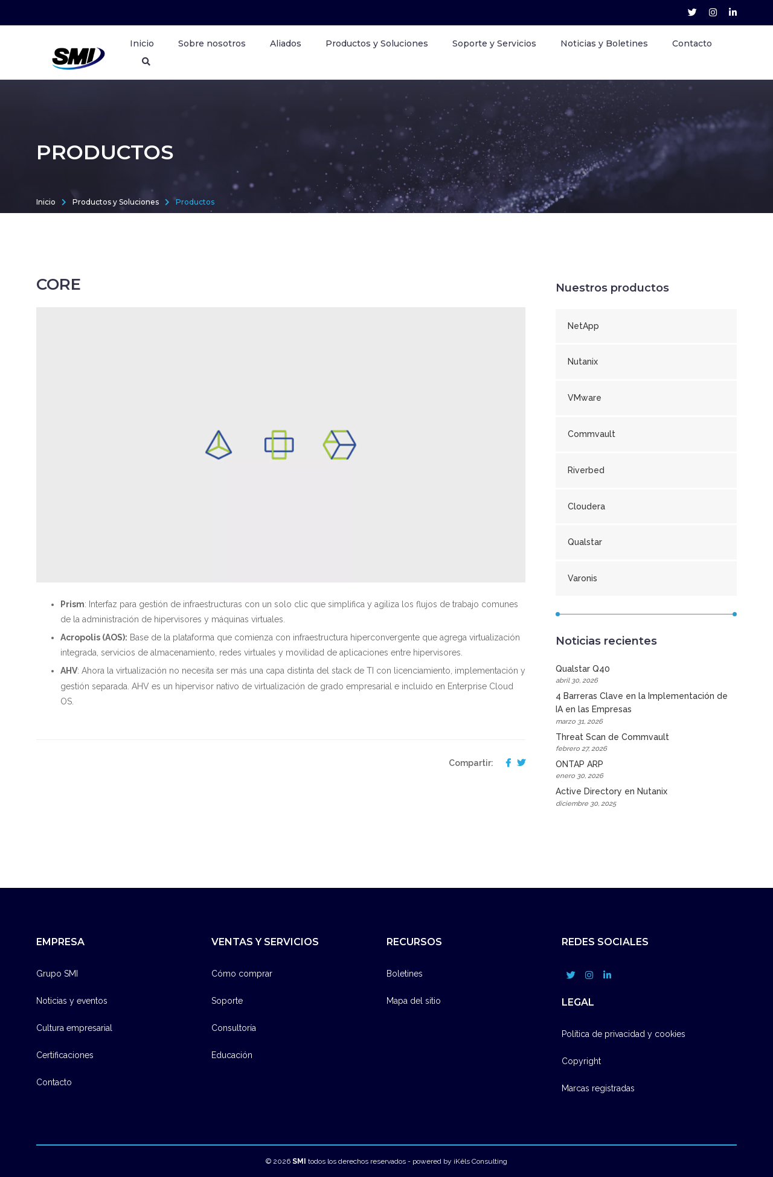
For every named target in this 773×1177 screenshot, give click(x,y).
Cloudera (586, 506)
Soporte (227, 1001)
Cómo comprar (241, 973)
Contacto (692, 43)
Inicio (142, 43)
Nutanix (583, 361)
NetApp (583, 326)
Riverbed (586, 470)
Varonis (582, 578)
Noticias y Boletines (604, 43)
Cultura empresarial (74, 1028)
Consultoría (233, 1028)
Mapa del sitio (413, 1001)
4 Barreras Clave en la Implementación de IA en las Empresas (646, 709)
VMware (584, 398)
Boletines (404, 973)
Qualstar (585, 542)
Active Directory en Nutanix (646, 797)
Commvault (591, 434)
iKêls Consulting (480, 1161)
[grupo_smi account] (692, 12)
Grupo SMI (57, 973)
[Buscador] (146, 62)
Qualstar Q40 (646, 675)
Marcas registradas (598, 1088)
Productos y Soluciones (115, 201)
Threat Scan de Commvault (646, 743)
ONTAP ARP (646, 770)
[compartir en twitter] (518, 763)
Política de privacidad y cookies (623, 1034)
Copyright (581, 1061)
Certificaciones (65, 1055)
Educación (231, 1055)
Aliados (285, 43)
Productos (195, 201)
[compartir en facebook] (505, 763)
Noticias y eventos (71, 1001)
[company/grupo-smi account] (733, 12)
